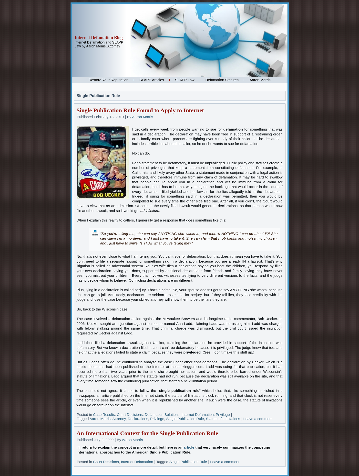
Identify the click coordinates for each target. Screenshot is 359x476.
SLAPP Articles (151, 80)
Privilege (223, 414)
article (189, 447)
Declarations (138, 419)
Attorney (119, 419)
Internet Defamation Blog (99, 37)
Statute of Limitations (223, 419)
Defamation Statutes (222, 80)
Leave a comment (257, 419)
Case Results (104, 414)
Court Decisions (130, 414)
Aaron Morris (259, 80)
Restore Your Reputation (108, 80)
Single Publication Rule (185, 419)
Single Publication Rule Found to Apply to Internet (140, 110)
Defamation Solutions (162, 414)
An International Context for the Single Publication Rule (147, 433)
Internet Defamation (198, 414)
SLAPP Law (185, 80)
